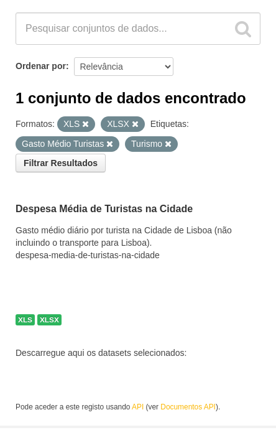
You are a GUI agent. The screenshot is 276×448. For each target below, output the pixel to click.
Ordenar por (41, 66)
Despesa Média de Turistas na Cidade (104, 208)
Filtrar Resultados (61, 163)
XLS (25, 319)
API (138, 407)
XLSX (49, 319)
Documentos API (188, 407)
